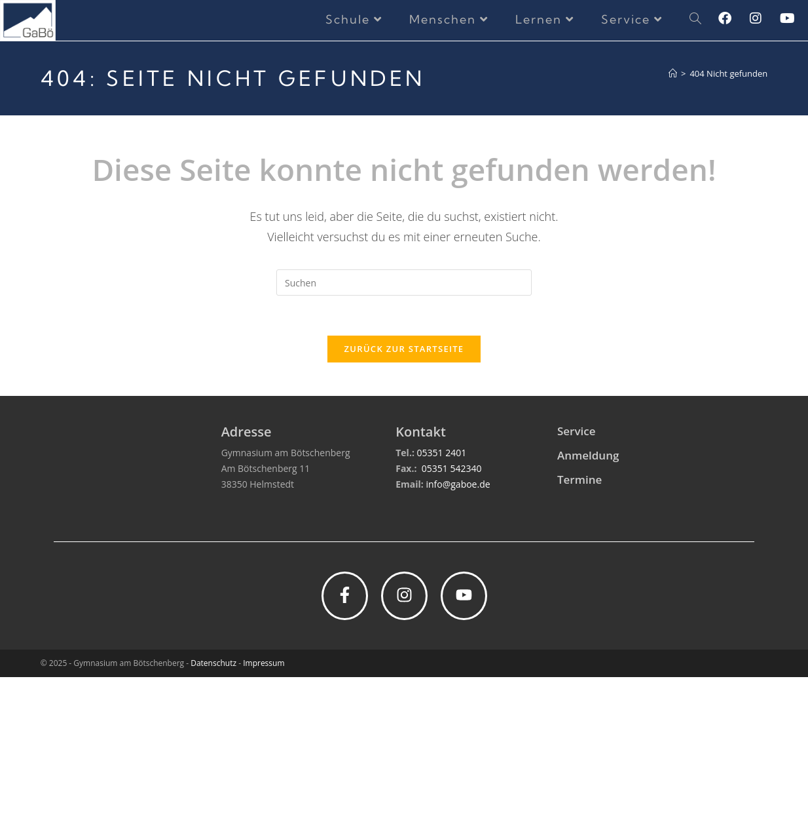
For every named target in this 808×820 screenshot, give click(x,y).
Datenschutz (213, 805)
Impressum (263, 805)
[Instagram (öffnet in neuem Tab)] (765, 18)
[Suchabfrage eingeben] (404, 282)
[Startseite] (673, 73)
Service (576, 573)
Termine (579, 622)
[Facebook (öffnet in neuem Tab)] (734, 18)
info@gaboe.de (458, 627)
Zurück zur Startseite (404, 349)
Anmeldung (588, 598)
